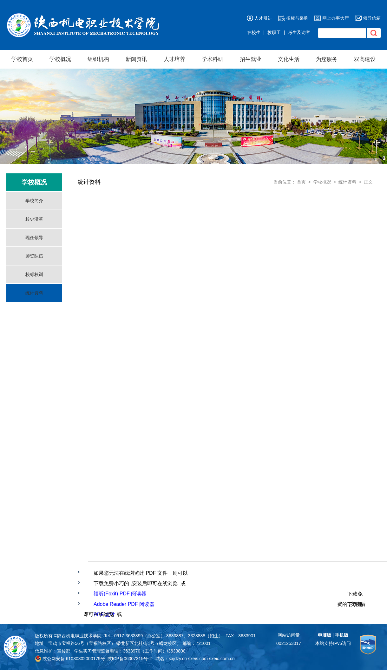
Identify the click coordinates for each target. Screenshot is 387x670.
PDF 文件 (104, 614)
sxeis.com (198, 658)
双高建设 (365, 59)
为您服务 (327, 59)
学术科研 (212, 59)
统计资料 (34, 292)
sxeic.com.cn (222, 658)
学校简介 (34, 200)
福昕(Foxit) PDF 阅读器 (120, 593)
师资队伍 (34, 255)
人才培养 (174, 59)
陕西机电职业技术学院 (79, 635)
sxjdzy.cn (178, 658)
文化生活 (288, 59)
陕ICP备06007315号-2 (130, 658)
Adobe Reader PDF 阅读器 (124, 604)
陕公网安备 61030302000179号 (70, 658)
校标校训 (34, 274)
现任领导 (34, 237)
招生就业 (250, 59)
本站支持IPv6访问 (333, 643)
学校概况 (60, 59)
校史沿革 (34, 219)
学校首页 (22, 59)
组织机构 (98, 59)
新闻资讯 (136, 59)
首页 (301, 181)
